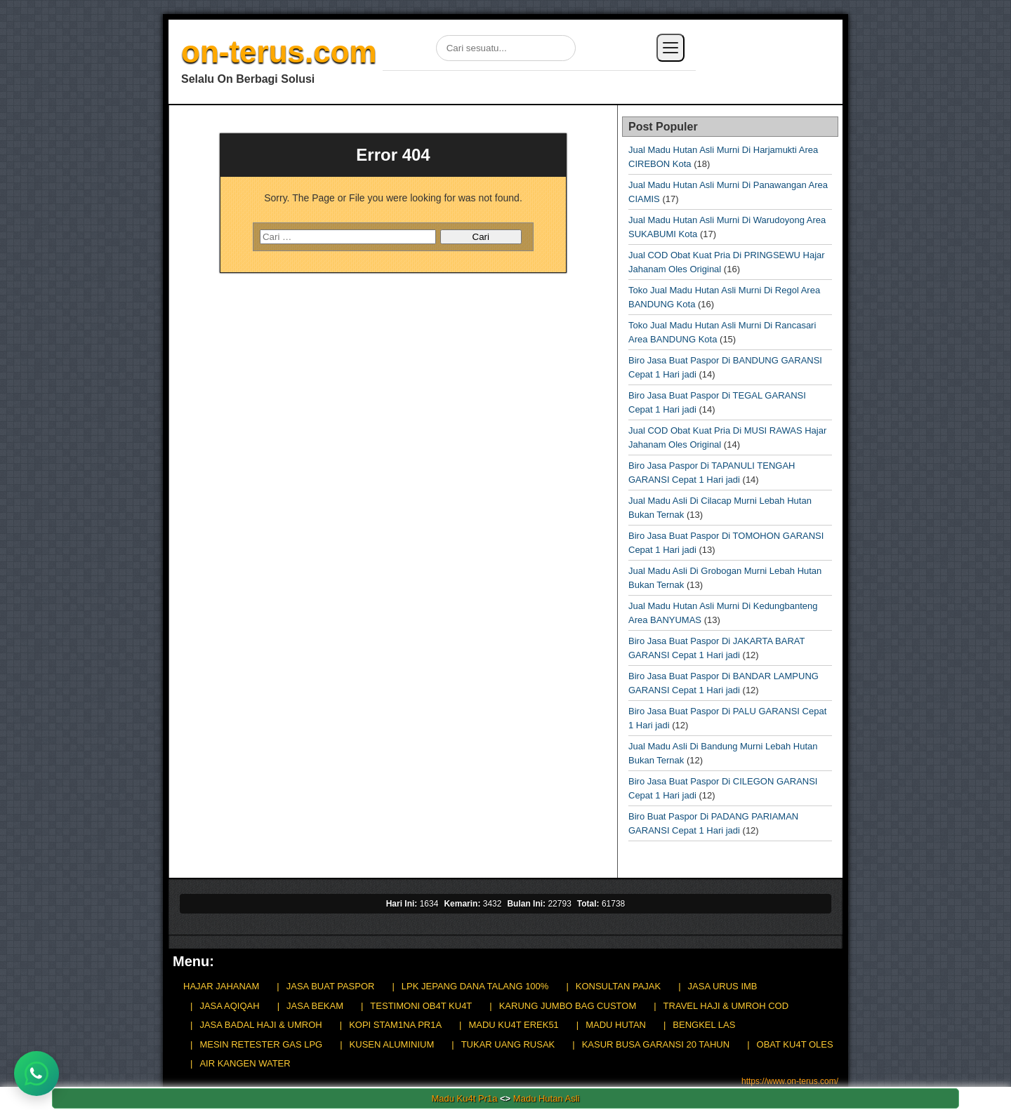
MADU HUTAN (616, 1024)
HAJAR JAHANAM (221, 986)
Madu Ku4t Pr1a (464, 1098)
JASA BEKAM (314, 1006)
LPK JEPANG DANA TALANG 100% (475, 986)
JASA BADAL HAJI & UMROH (260, 1024)
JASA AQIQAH (229, 1006)
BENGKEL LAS (704, 1024)
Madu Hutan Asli (546, 1098)
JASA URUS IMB (723, 986)
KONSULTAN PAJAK (618, 986)
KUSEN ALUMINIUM (392, 1044)
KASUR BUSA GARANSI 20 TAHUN (655, 1044)
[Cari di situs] (506, 48)
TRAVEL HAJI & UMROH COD (725, 1006)
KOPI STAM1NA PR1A (395, 1024)
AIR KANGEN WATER (244, 1063)
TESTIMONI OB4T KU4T (421, 1006)
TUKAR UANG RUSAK (508, 1044)
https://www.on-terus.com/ (789, 1081)
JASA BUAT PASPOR (330, 986)
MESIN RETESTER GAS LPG (260, 1044)
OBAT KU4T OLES (795, 1044)
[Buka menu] (670, 48)
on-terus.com (279, 51)
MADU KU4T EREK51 (513, 1024)
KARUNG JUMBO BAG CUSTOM (568, 1006)
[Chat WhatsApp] (36, 1073)
